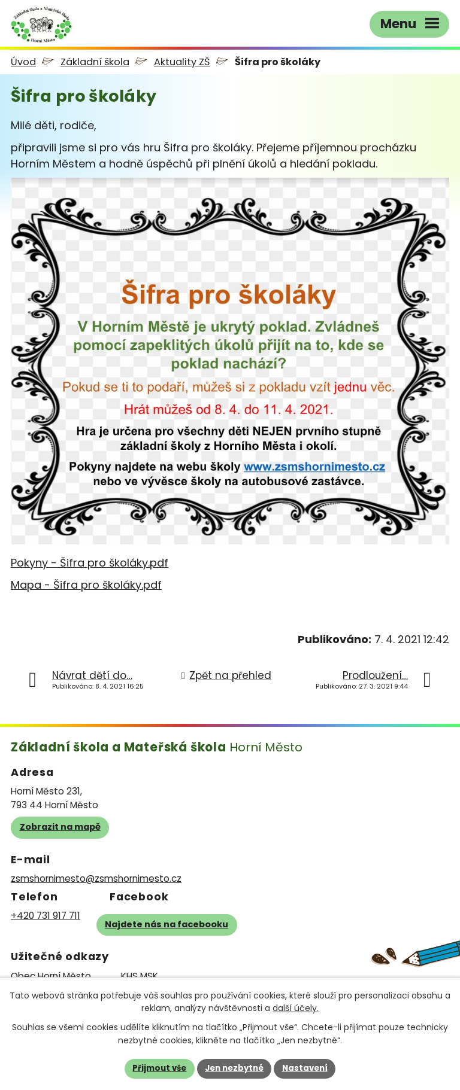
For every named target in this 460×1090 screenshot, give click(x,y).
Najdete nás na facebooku (166, 924)
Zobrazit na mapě (60, 827)
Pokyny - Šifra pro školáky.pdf (89, 562)
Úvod (23, 62)
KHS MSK (139, 976)
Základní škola (94, 62)
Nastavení (305, 1068)
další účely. (296, 1009)
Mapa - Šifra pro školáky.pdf (86, 584)
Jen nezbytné (234, 1068)
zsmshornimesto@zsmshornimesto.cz (96, 878)
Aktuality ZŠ (182, 62)
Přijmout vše (159, 1068)
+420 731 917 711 (45, 915)
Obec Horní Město (51, 976)
